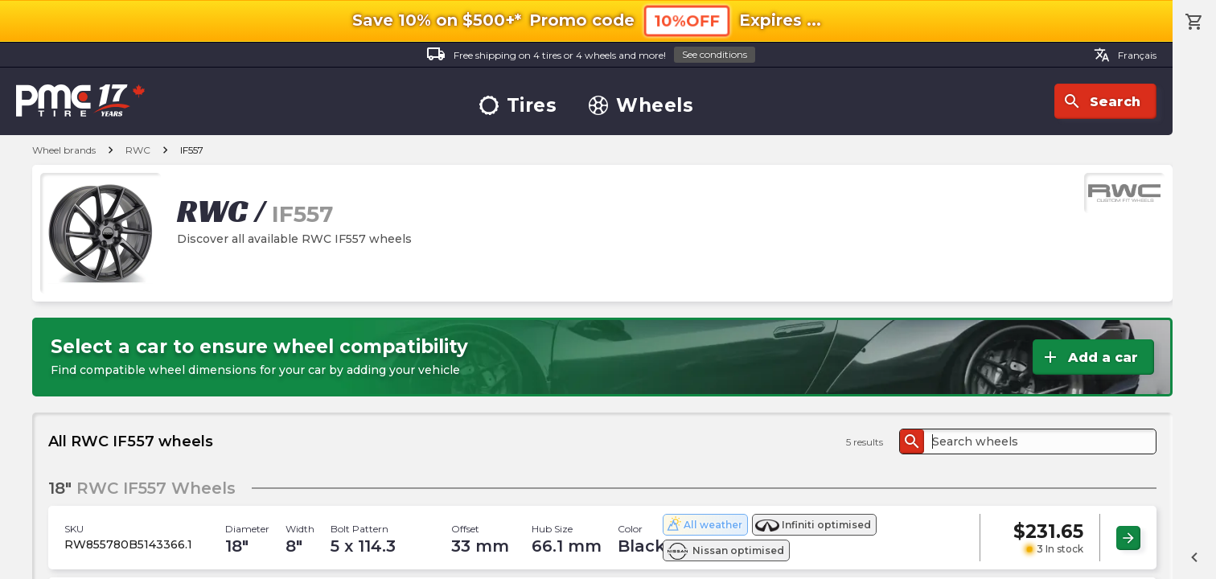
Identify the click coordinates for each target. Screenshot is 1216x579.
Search (1101, 101)
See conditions (714, 54)
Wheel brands (64, 150)
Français (1125, 55)
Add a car (1089, 357)
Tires (518, 106)
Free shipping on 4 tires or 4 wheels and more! (590, 55)
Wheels (641, 106)
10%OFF (687, 20)
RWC (137, 150)
